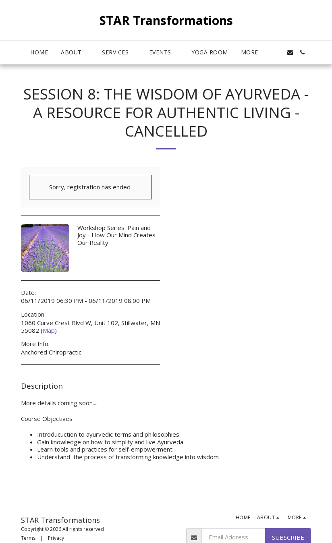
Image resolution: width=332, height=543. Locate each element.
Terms (28, 538)
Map (49, 330)
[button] (75, 52)
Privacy (56, 538)
